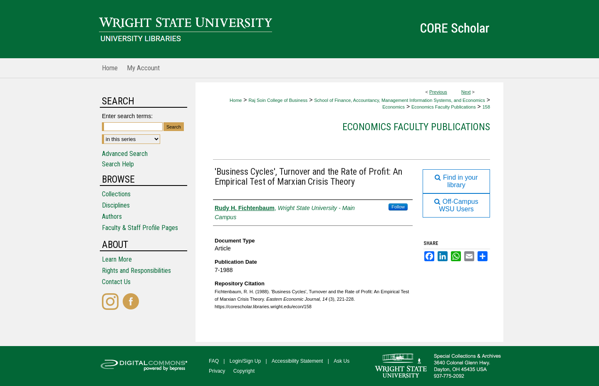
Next (466, 91)
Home (236, 100)
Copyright (244, 371)
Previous (438, 91)
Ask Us (341, 361)
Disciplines (116, 205)
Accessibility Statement (297, 361)
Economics (393, 106)
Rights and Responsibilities (136, 271)
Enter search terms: (127, 116)
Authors (112, 216)
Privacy (217, 371)
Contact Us (116, 282)
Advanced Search (125, 154)
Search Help (118, 164)
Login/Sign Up (245, 361)
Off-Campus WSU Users (456, 205)
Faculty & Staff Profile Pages (140, 228)
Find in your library (456, 181)
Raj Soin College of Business (277, 100)
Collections (116, 194)
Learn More (117, 259)
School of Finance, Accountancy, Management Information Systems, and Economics (399, 100)
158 (486, 106)
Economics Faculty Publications (443, 106)
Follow (398, 206)
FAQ (214, 361)
